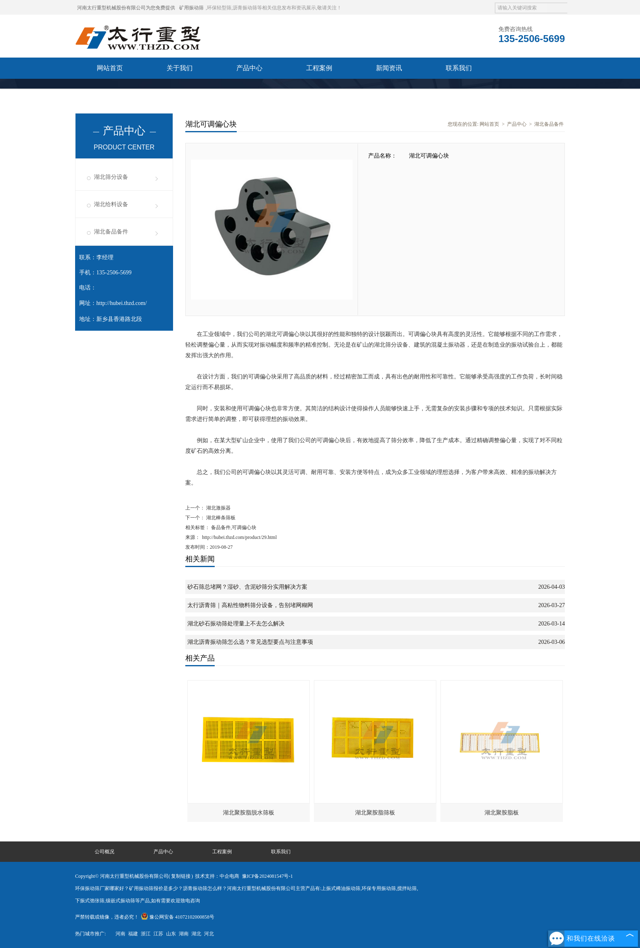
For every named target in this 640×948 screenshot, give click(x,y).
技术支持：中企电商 (217, 876)
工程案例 (319, 68)
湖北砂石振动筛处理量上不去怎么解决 (235, 624)
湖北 (196, 934)
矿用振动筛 (191, 8)
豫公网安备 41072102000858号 (177, 917)
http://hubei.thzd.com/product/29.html (239, 537)
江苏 (158, 934)
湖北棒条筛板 (220, 518)
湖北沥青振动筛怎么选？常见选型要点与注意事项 (250, 642)
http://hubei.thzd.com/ (121, 303)
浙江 (146, 934)
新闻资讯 (389, 68)
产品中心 (249, 68)
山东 (171, 934)
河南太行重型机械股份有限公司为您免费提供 (126, 8)
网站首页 (110, 68)
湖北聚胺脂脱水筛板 (248, 813)
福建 (133, 934)
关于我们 (180, 68)
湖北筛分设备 (111, 177)
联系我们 (459, 68)
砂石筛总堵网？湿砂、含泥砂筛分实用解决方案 (247, 587)
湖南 (184, 934)
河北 (209, 934)
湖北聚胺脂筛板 (375, 813)
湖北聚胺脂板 (501, 813)
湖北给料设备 (111, 204)
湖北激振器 (218, 508)
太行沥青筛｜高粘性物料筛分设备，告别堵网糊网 (250, 605)
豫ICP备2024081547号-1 (267, 876)
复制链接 (181, 876)
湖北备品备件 (111, 232)
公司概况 (104, 852)
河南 (120, 934)
